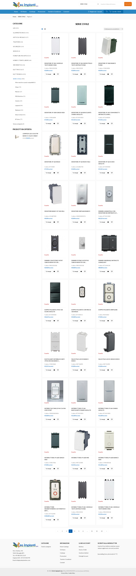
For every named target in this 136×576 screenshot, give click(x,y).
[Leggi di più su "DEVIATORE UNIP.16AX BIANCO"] (75, 222)
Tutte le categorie (46, 546)
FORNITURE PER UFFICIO (21, 56)
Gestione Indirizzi (83, 553)
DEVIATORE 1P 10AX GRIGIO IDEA (54, 112)
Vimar (17, 87)
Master (17, 91)
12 (97, 531)
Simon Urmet (19, 114)
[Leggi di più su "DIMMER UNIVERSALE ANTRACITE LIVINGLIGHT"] (102, 271)
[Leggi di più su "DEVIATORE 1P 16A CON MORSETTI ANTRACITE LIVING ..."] (102, 123)
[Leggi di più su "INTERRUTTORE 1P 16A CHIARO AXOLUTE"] (102, 419)
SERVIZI (15, 51)
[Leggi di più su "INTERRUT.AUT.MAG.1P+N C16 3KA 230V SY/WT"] (48, 419)
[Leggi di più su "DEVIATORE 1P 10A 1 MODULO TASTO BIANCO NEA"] (48, 74)
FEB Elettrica (19, 96)
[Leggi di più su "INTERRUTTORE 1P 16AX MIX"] (75, 468)
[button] (116, 11)
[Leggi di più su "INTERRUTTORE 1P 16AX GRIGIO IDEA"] (48, 468)
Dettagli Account (83, 556)
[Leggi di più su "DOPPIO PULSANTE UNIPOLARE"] (102, 320)
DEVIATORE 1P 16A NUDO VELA (80, 162)
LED (14, 28)
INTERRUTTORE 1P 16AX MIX (80, 457)
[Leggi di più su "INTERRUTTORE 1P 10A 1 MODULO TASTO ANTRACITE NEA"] (75, 518)
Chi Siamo (23, 11)
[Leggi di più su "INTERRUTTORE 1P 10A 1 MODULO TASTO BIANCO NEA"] (102, 518)
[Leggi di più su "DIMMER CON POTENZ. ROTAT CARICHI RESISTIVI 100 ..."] (48, 271)
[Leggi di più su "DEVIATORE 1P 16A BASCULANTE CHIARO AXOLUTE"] (75, 123)
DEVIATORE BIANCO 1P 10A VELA (54, 211)
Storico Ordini (83, 550)
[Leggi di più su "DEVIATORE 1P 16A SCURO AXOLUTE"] (102, 173)
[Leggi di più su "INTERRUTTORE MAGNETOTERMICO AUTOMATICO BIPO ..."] (48, 519)
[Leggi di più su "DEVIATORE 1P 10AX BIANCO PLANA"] (102, 74)
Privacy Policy (64, 573)
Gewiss (17, 101)
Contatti (66, 11)
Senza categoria (17, 124)
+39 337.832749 (25, 558)
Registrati (93, 11)
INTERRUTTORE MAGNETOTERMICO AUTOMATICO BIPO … (54, 508)
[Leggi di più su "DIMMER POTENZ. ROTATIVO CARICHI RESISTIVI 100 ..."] (75, 271)
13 (101, 531)
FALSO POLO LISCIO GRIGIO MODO (109, 359)
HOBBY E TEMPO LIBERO (21, 60)
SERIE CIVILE (21, 16)
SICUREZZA (16, 46)
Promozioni (41, 11)
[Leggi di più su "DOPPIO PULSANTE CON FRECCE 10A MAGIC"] (75, 320)
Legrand (17, 105)
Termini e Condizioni (54, 11)
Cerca (128, 4)
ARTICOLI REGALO (19, 37)
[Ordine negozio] (113, 29)
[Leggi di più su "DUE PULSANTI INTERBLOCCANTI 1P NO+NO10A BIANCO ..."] (48, 370)
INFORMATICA (17, 65)
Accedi (99, 11)
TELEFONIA (16, 42)
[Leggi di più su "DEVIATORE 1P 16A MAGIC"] (48, 173)
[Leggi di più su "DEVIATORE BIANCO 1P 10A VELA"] (48, 222)
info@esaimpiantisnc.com (23, 560)
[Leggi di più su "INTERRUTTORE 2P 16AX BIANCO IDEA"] (102, 468)
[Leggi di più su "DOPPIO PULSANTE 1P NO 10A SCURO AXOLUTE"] (48, 320)
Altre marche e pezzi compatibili (24, 82)
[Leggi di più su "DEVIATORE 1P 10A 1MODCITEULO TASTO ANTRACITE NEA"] (75, 74)
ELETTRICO (16, 69)
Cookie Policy (71, 573)
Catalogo (32, 11)
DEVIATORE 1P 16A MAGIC (52, 162)
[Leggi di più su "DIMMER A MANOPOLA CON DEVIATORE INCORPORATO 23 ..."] (102, 222)
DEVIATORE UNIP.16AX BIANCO (80, 211)
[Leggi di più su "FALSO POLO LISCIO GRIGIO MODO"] (102, 370)
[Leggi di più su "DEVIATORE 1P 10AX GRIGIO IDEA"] (48, 123)
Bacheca (81, 546)
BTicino (17, 119)
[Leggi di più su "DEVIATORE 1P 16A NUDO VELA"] (75, 173)
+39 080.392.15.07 (20, 555)
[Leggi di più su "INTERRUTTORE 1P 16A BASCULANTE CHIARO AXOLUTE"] (75, 419)
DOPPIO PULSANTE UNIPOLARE (107, 310)
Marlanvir (18, 110)
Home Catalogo (64, 546)
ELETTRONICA (17, 74)
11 (92, 531)
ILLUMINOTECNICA (19, 32)
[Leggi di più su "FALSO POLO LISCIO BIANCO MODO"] (75, 370)
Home (16, 11)
